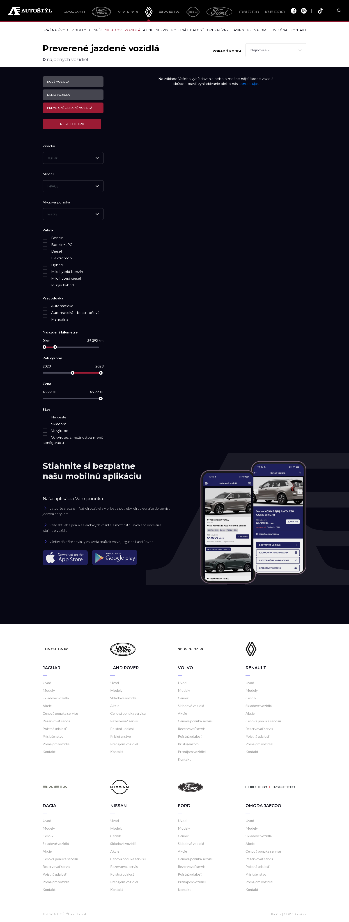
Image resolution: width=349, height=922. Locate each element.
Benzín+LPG (57, 244)
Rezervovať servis (56, 721)
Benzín (53, 238)
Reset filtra (72, 124)
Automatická (58, 306)
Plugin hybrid (58, 285)
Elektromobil (58, 258)
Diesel (52, 251)
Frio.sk (82, 914)
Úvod (47, 682)
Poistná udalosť (187, 30)
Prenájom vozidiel (56, 744)
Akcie (148, 30)
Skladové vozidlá (122, 30)
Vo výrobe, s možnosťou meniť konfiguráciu (73, 440)
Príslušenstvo (53, 736)
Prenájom (256, 30)
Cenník (95, 30)
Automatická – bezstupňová (71, 312)
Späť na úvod (55, 30)
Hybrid (53, 265)
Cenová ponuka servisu (60, 713)
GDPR (288, 914)
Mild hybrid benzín (63, 271)
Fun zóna (278, 30)
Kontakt (298, 30)
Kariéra (276, 914)
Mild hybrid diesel (62, 278)
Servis (162, 30)
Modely (78, 30)
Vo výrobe (55, 431)
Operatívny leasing (225, 30)
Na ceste (55, 417)
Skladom (54, 424)
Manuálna (55, 319)
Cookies (300, 914)
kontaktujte (248, 84)
